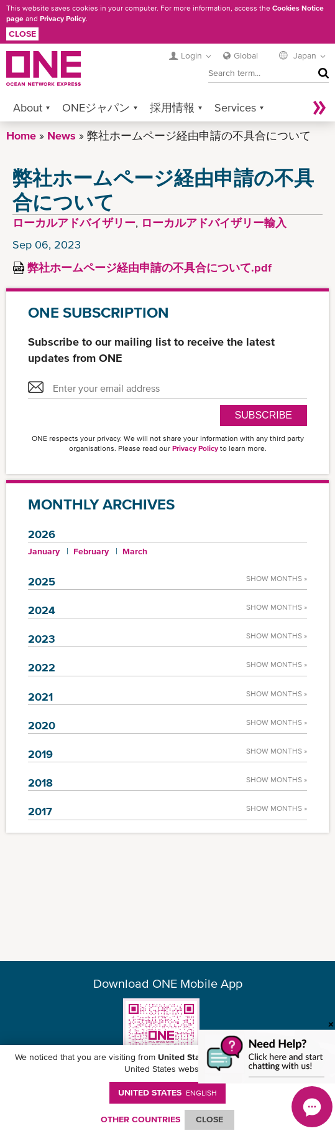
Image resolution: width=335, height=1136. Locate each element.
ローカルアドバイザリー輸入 (214, 222)
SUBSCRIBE (263, 415)
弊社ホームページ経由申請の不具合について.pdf (149, 267)
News (61, 135)
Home (21, 135)
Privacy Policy (63, 18)
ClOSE (209, 1119)
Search (320, 73)
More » (319, 107)
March (134, 551)
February (91, 551)
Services (235, 107)
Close (22, 34)
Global (246, 55)
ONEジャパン (96, 107)
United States (167, 1092)
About (27, 107)
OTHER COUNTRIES (140, 1119)
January (44, 551)
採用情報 (172, 107)
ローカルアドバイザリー (73, 222)
